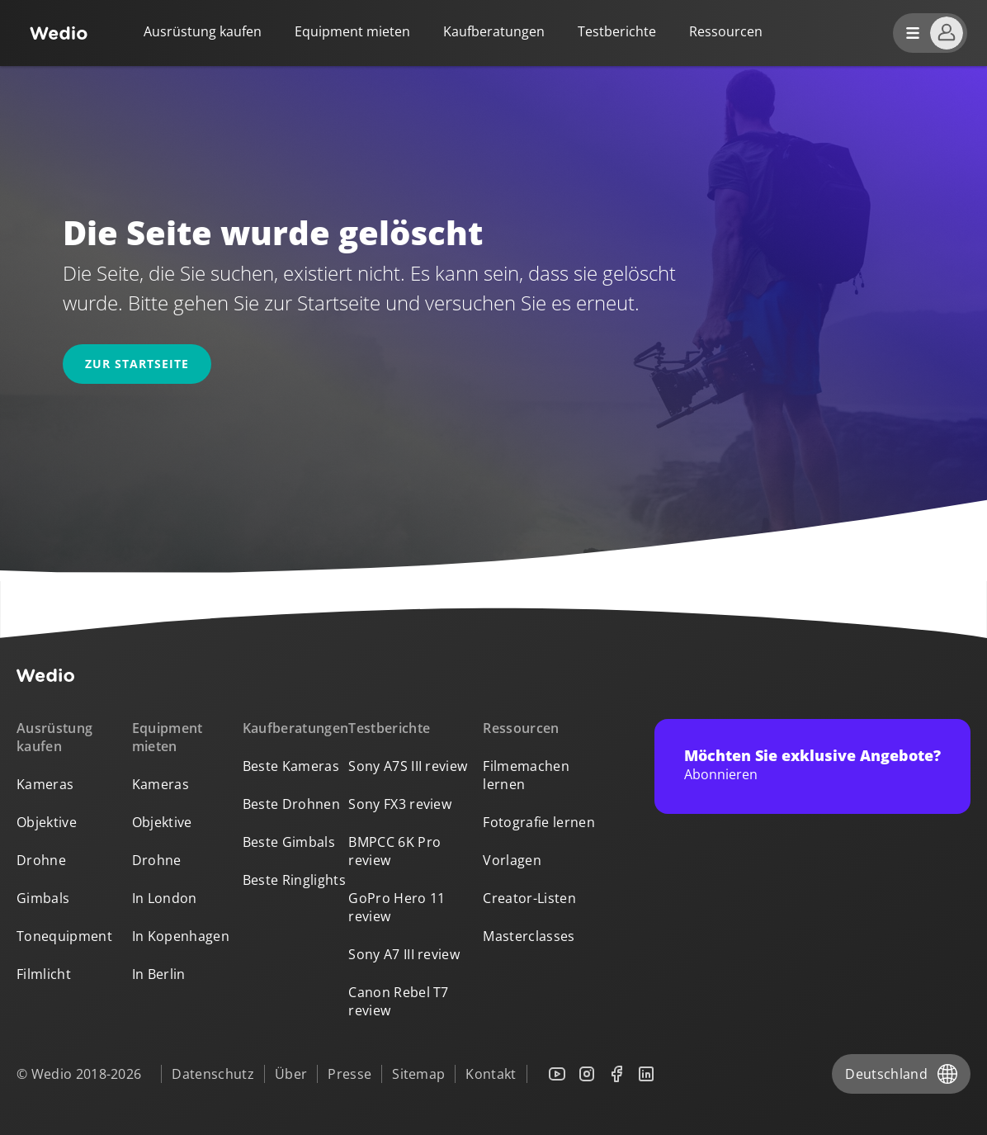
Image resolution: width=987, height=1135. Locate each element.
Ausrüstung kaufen (203, 31)
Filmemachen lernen (526, 775)
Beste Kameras (291, 766)
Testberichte (617, 31)
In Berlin (159, 974)
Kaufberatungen (494, 31)
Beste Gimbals (289, 842)
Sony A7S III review (407, 766)
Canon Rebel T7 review (398, 1001)
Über (291, 1074)
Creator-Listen (529, 898)
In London (164, 898)
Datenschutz (213, 1074)
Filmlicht (44, 974)
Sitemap (418, 1074)
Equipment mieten (352, 31)
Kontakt (490, 1074)
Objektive (47, 822)
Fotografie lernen (538, 822)
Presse (349, 1074)
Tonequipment (64, 936)
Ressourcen (521, 728)
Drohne (41, 860)
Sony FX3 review (399, 804)
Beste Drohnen (291, 804)
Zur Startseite (137, 363)
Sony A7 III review (404, 954)
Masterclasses (528, 936)
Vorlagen (512, 860)
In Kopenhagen (180, 936)
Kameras (45, 784)
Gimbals (43, 898)
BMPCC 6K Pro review (394, 851)
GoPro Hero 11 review (396, 907)
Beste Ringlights (294, 880)
